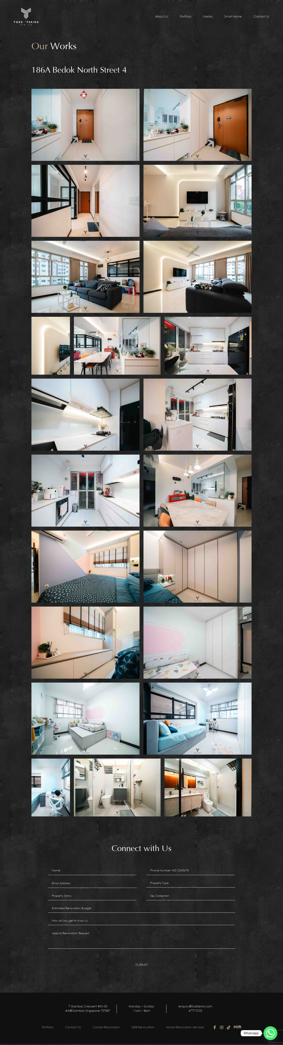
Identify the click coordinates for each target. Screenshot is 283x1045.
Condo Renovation (106, 1028)
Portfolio (185, 16)
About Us (161, 16)
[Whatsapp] (270, 1033)
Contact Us (261, 16)
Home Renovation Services (185, 1028)
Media (207, 16)
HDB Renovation (143, 1028)
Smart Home (233, 16)
